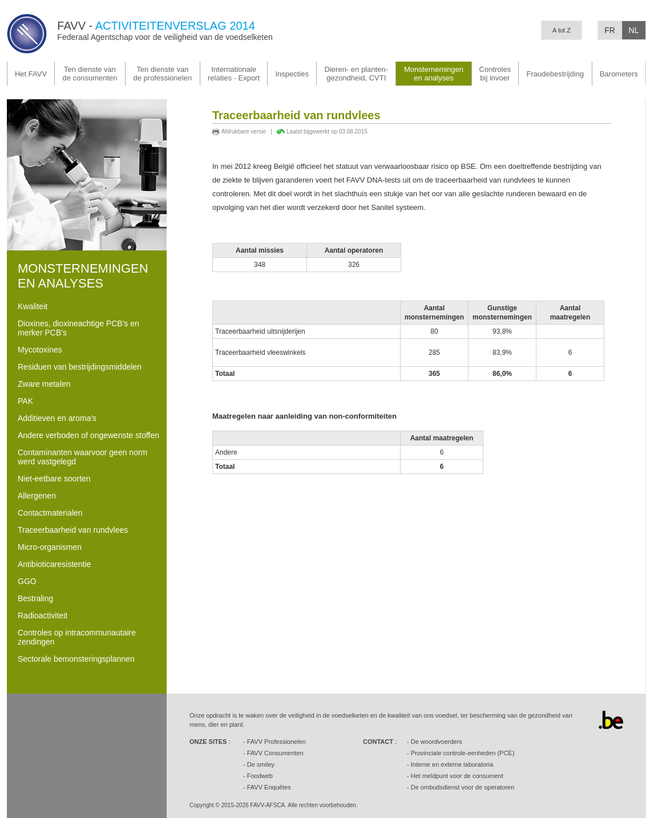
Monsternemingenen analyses (433, 73)
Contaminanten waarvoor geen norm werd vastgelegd (82, 457)
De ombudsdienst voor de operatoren (463, 787)
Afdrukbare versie (243, 131)
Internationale (234, 73)
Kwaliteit (32, 306)
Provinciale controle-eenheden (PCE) (463, 753)
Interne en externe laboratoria (452, 764)
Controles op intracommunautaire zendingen (77, 637)
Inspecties (292, 74)
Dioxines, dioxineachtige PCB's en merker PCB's (78, 328)
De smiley (260, 764)
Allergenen (37, 495)
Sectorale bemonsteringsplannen (76, 658)
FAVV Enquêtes (269, 787)
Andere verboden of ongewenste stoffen (88, 435)
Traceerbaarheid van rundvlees (73, 529)
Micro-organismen (50, 547)
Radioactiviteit (42, 615)
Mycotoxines (40, 349)
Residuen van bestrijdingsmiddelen (80, 366)
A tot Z (561, 30)
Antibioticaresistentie (54, 564)
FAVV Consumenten (275, 753)
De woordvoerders (436, 741)
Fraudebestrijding (555, 74)
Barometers (619, 74)
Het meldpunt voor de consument (457, 775)
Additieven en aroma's (57, 418)
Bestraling (35, 598)
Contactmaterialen (50, 512)
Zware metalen (44, 383)
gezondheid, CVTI (356, 73)
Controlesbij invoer (495, 73)
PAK (25, 401)
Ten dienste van (89, 73)
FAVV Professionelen (276, 741)
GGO (27, 581)
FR (609, 30)
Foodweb (260, 775)
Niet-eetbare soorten (54, 478)
